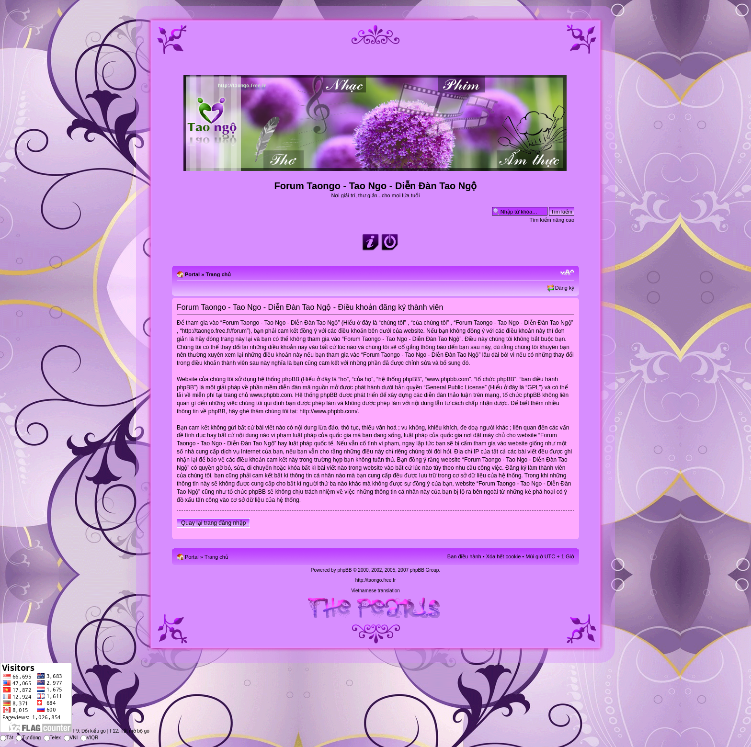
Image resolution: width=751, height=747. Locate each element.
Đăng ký (564, 288)
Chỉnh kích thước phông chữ (567, 272)
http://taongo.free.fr (375, 580)
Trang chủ (218, 274)
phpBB (344, 570)
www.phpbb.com (271, 395)
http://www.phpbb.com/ (328, 411)
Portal (192, 274)
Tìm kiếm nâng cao (552, 220)
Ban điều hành (464, 556)
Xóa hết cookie (503, 556)
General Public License (455, 387)
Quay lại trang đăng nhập (213, 523)
